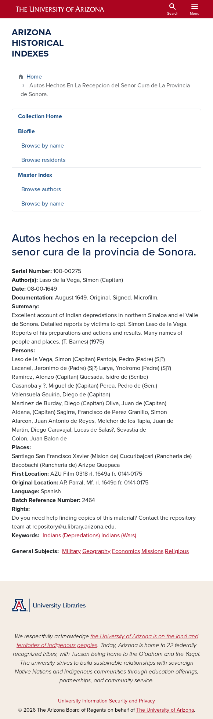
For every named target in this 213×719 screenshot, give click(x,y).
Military (71, 551)
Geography (96, 551)
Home (34, 76)
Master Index (35, 175)
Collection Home (40, 116)
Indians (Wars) (118, 535)
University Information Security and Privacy (106, 701)
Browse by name (42, 145)
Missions (152, 551)
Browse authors (41, 189)
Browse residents (43, 160)
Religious (177, 551)
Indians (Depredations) (71, 535)
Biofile (26, 131)
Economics (126, 551)
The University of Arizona (165, 710)
